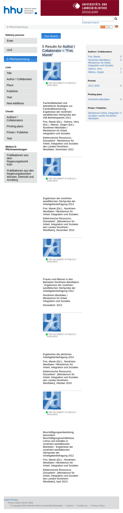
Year (9, 97)
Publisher (12, 91)
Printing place (15, 126)
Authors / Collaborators (15, 119)
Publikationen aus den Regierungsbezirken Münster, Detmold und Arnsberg (20, 175)
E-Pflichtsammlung (18, 59)
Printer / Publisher (17, 132)
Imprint (7, 500)
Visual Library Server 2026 (20, 503)
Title (9, 73)
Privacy (14, 500)
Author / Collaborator (19, 79)
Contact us (82, 505)
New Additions (15, 103)
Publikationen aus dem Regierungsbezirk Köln (18, 160)
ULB (9, 49)
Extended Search (90, 22)
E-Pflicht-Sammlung (17, 27)
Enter (10, 40)
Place (10, 85)
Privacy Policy (98, 505)
